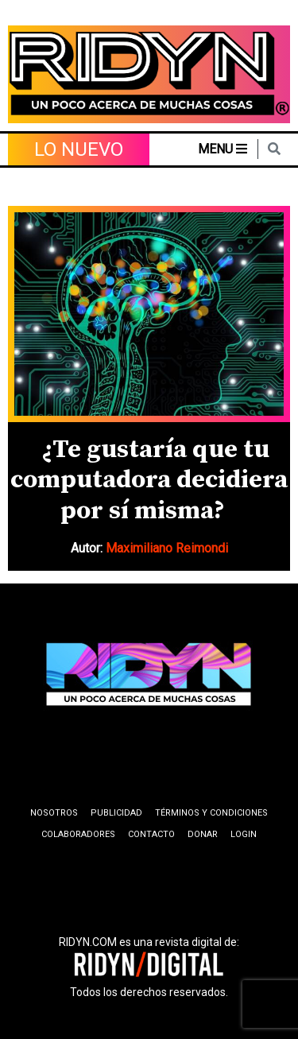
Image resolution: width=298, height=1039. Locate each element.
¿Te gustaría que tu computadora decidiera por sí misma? (149, 480)
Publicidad (116, 813)
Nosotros (54, 813)
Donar (203, 834)
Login (243, 834)
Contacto (151, 834)
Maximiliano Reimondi (167, 548)
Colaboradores (78, 834)
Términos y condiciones (211, 813)
